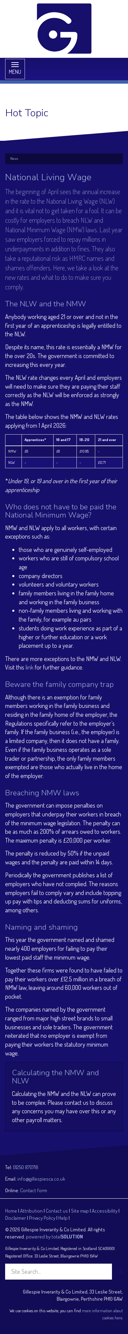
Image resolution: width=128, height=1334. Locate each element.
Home (11, 1211)
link (29, 667)
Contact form (33, 1190)
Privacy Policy (42, 1218)
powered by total (54, 1236)
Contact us (57, 1211)
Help (63, 1218)
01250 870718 (25, 1167)
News (14, 158)
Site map (80, 1211)
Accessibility (104, 1211)
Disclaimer (15, 1218)
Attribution (31, 1211)
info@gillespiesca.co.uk (41, 1179)
